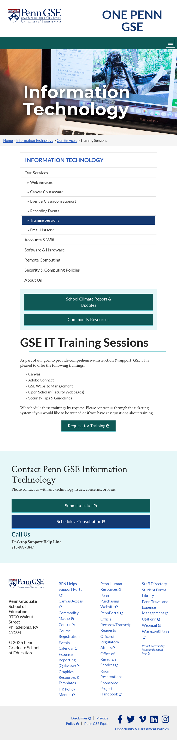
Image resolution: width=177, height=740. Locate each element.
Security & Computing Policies (52, 269)
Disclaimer (79, 718)
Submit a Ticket (79, 505)
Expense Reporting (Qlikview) (67, 660)
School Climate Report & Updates (88, 302)
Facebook (120, 719)
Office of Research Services (108, 659)
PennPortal (109, 612)
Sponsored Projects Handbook (109, 688)
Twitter (130, 719)
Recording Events (44, 210)
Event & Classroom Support (53, 201)
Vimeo (143, 719)
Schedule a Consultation (79, 521)
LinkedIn (154, 719)
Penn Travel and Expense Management (155, 607)
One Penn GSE (132, 20)
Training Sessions (44, 220)
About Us (33, 280)
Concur (65, 624)
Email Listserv (42, 229)
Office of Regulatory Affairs (109, 642)
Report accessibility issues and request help (153, 649)
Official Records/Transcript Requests (116, 624)
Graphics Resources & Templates (69, 677)
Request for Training (86, 425)
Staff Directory (154, 583)
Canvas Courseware (46, 191)
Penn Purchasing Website (109, 601)
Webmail (149, 625)
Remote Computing (42, 259)
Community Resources (88, 319)
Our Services (67, 140)
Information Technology (34, 140)
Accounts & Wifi (39, 239)
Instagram (166, 719)
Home (8, 140)
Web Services (41, 182)
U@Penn (149, 619)
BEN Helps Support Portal (71, 586)
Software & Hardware (44, 249)
